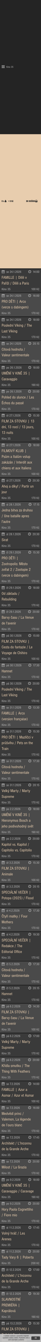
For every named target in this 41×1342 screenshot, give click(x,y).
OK (36, 1338)
